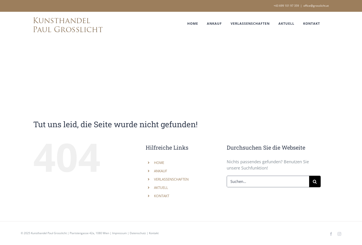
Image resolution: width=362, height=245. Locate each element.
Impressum (119, 233)
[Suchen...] (268, 181)
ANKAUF (160, 171)
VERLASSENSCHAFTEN (171, 179)
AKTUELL (161, 187)
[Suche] (315, 181)
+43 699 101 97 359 (286, 6)
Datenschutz (138, 233)
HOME (159, 162)
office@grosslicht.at (316, 6)
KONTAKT (161, 196)
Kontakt (154, 233)
